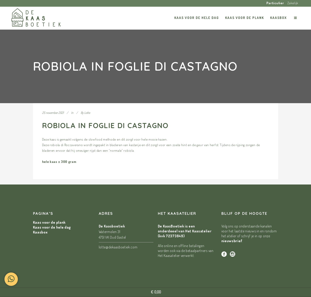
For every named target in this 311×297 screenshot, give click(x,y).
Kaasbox (40, 232)
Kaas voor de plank (49, 222)
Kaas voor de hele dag (52, 227)
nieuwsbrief (232, 240)
